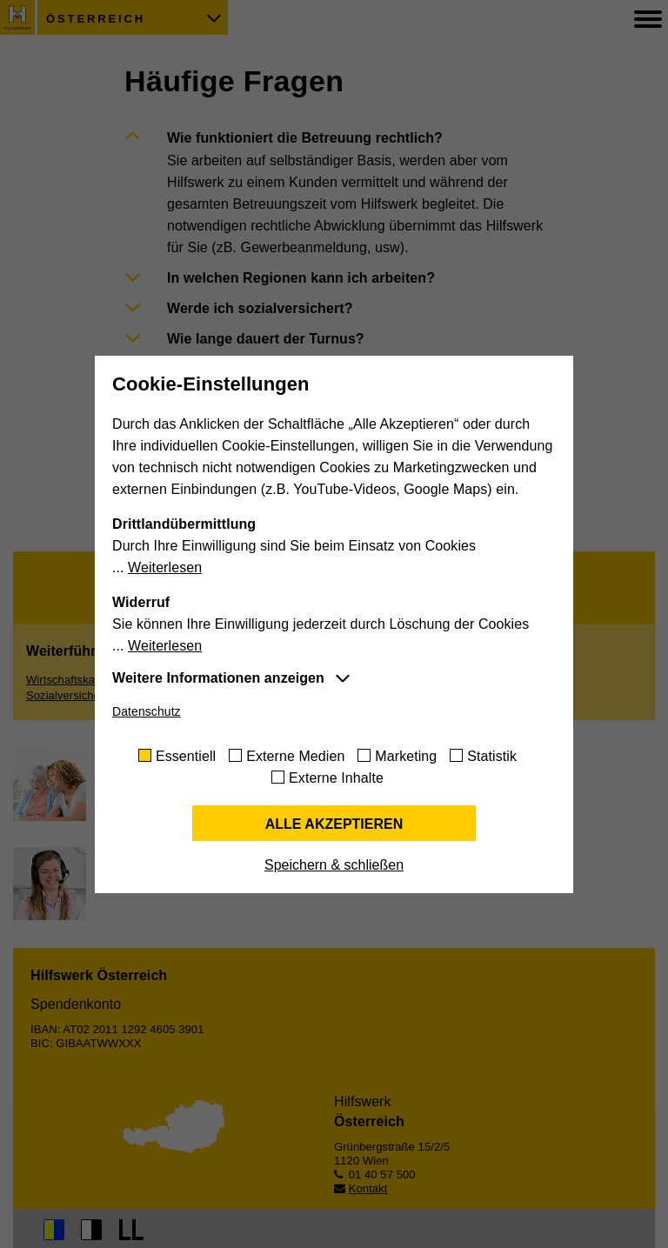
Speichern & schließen (334, 865)
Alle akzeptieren (334, 824)
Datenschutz (146, 711)
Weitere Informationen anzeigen (218, 678)
